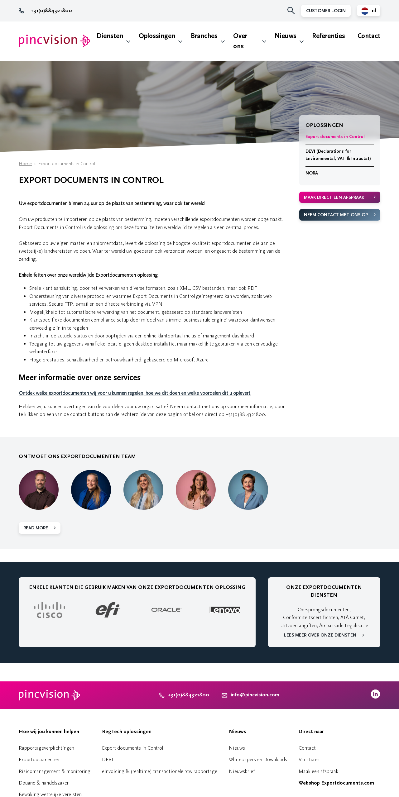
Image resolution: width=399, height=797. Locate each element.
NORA (311, 173)
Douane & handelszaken (44, 783)
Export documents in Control (335, 136)
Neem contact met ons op (336, 214)
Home (25, 163)
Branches (204, 36)
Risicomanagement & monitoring (54, 771)
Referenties (328, 36)
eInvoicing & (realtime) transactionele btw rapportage (159, 771)
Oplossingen (157, 36)
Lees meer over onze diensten (320, 635)
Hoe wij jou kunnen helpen (49, 731)
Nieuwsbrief (242, 771)
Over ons (240, 41)
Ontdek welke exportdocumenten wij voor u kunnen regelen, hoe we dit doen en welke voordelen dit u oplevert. (135, 393)
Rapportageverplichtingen (46, 748)
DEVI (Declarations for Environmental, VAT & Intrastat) (338, 155)
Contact (369, 36)
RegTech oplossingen (126, 731)
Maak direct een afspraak (334, 197)
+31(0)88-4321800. (246, 414)
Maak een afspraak (318, 771)
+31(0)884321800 (45, 10)
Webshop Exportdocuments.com (336, 783)
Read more (35, 528)
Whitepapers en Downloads (258, 759)
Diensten (110, 36)
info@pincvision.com (255, 695)
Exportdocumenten (39, 759)
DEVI (107, 759)
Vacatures (309, 759)
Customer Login (326, 10)
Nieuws (285, 36)
